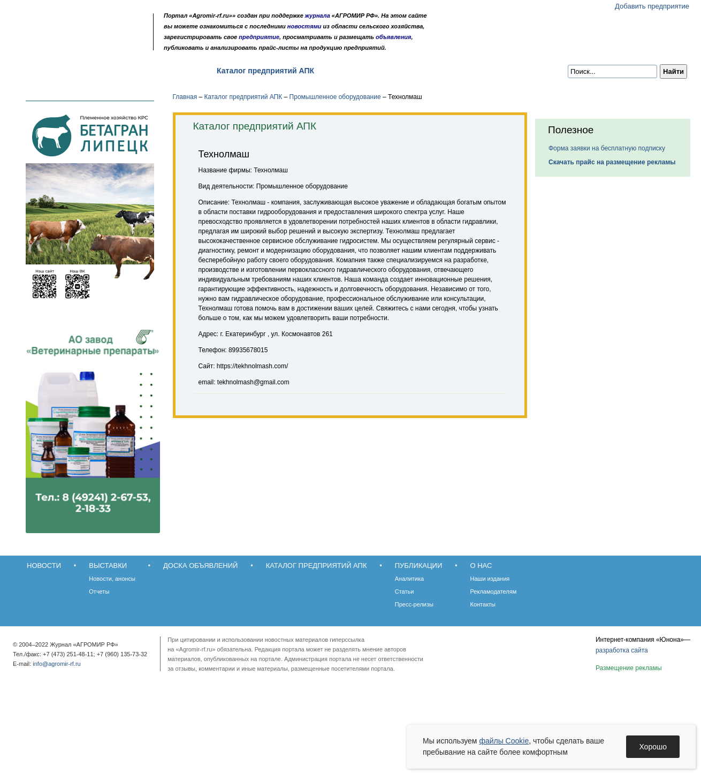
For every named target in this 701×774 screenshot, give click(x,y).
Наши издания (490, 578)
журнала (317, 15)
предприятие (259, 37)
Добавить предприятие (652, 6)
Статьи (404, 591)
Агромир (79, 25)
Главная (185, 97)
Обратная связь (75, 44)
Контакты (483, 604)
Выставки (91, 70)
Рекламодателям (493, 591)
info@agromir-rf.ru (56, 664)
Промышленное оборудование (335, 97)
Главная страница (60, 44)
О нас (407, 70)
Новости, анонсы (112, 578)
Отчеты (99, 591)
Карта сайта (89, 44)
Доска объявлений (163, 70)
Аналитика (409, 578)
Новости (38, 70)
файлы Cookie (504, 741)
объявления (394, 37)
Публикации (355, 70)
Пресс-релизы (414, 604)
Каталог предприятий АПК (265, 70)
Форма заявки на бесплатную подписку (606, 148)
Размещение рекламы (629, 668)
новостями (304, 26)
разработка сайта (622, 650)
